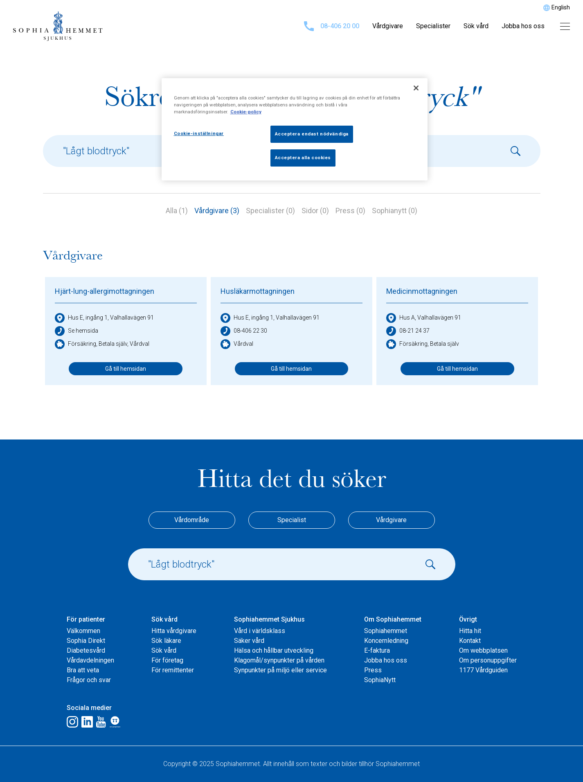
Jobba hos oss (523, 26)
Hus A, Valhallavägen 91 (423, 318)
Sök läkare (166, 641)
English (560, 7)
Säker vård (249, 641)
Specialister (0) (270, 210)
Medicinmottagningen (421, 291)
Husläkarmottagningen (258, 291)
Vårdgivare (387, 26)
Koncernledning (386, 641)
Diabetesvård (86, 650)
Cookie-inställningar (199, 133)
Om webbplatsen (483, 650)
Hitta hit (470, 631)
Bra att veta (83, 670)
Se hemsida (76, 331)
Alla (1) (177, 210)
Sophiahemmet (385, 631)
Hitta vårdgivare (173, 631)
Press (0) (350, 210)
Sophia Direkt (86, 641)
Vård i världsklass (259, 631)
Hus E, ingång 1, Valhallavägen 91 (104, 318)
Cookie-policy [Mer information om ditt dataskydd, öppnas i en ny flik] (245, 112)
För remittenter (172, 670)
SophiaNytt (380, 680)
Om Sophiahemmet (392, 619)
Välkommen (83, 631)
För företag (167, 660)
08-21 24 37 (408, 331)
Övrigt (468, 619)
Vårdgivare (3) (216, 210)
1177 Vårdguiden (483, 670)
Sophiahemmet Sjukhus (269, 619)
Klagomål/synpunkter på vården (279, 660)
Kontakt (470, 641)
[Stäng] (416, 88)
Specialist (291, 520)
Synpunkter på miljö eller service (280, 670)
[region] (295, 129)
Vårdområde (191, 520)
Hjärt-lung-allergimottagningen (104, 291)
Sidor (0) (315, 210)
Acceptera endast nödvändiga (312, 134)
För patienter (86, 619)
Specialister (433, 26)
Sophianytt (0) (394, 210)
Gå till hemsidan (125, 368)
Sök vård (476, 26)
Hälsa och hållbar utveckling (273, 650)
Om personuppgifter (488, 660)
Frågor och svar (89, 680)
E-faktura (377, 650)
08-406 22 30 (244, 331)
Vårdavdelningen (90, 660)
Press (373, 670)
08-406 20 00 (331, 26)
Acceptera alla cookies (303, 157)
